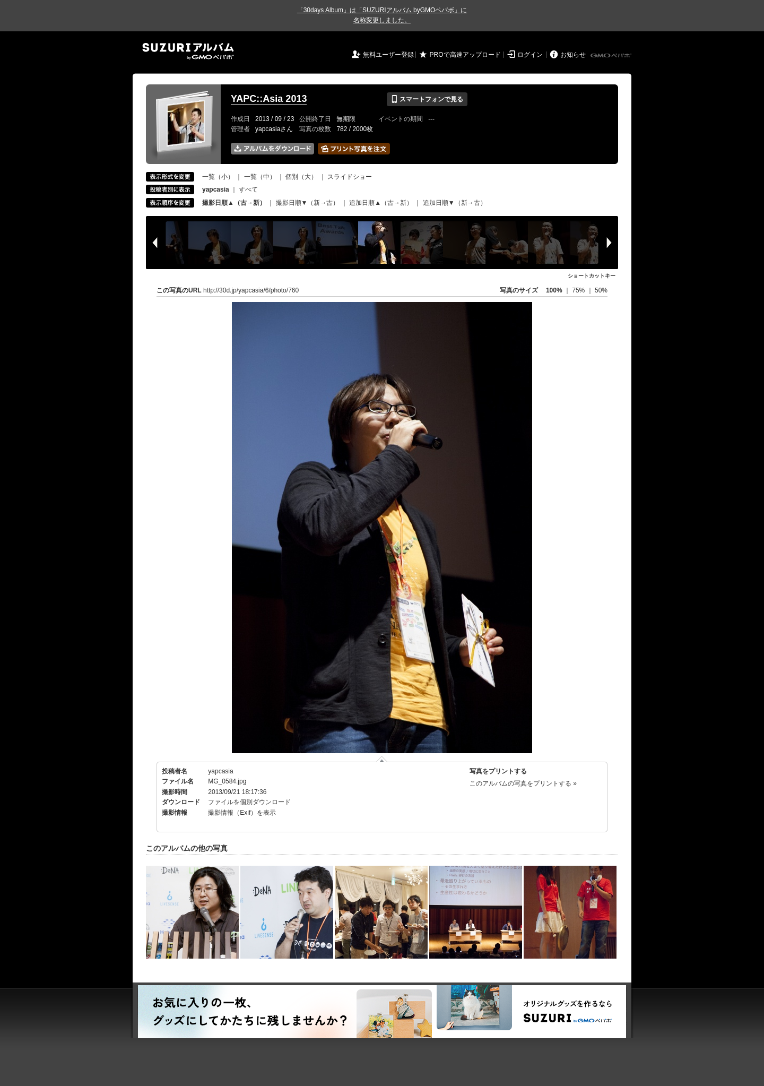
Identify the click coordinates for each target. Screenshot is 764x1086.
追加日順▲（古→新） (381, 202)
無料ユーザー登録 (388, 54)
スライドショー (349, 176)
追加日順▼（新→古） (455, 202)
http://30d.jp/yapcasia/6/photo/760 (251, 290)
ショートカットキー (591, 276)
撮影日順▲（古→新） (234, 202)
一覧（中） (260, 176)
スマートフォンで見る (427, 99)
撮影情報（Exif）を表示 (242, 812)
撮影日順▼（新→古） (308, 202)
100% (554, 290)
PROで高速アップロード (465, 54)
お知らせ (573, 54)
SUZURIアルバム (188, 51)
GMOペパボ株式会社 (612, 55)
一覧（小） (218, 176)
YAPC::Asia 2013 (269, 98)
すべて (248, 189)
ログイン (530, 54)
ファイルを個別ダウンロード (249, 802)
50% (601, 290)
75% (579, 290)
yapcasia (220, 771)
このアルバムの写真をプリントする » (523, 783)
